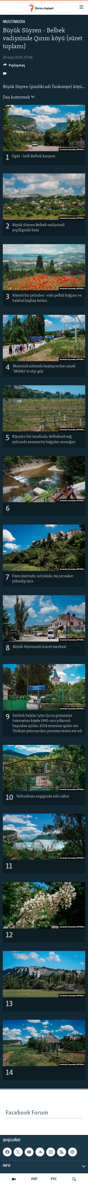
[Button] (14, 66)
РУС (54, 1179)
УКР (34, 1179)
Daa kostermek (19, 97)
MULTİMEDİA (14, 22)
